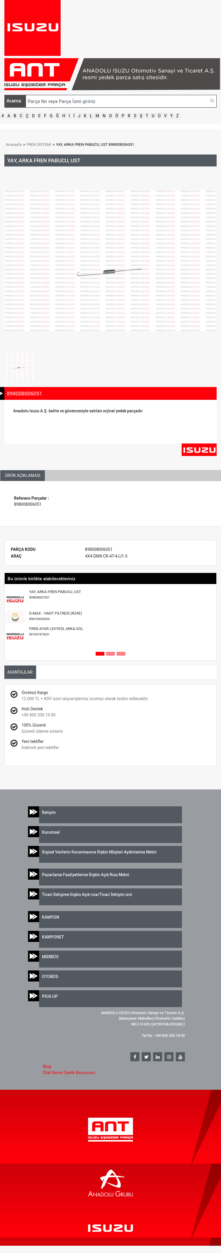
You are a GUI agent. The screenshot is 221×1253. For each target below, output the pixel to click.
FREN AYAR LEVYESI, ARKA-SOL (56, 631)
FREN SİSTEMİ (39, 144)
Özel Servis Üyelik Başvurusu (69, 1072)
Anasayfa (14, 144)
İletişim (49, 812)
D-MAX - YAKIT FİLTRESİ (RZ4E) (55, 616)
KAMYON (50, 917)
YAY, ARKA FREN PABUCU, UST (55, 595)
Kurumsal (51, 832)
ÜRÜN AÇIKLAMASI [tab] (22, 475)
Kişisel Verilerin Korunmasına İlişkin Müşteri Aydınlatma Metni (99, 852)
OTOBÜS (50, 976)
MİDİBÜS (50, 956)
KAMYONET (53, 937)
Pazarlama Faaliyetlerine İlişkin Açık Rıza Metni (85, 874)
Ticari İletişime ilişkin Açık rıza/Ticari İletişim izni (87, 894)
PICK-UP (50, 996)
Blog (47, 1066)
